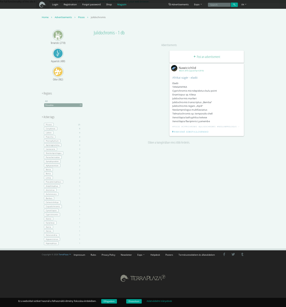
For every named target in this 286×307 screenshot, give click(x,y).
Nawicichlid (184, 68)
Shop (109, 4)
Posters (169, 254)
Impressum (79, 254)
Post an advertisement (206, 56)
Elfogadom (109, 301)
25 (62, 124)
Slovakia (63, 105)
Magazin (121, 4)
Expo (141, 254)
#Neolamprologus (227, 126)
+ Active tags (48, 117)
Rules (93, 254)
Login (55, 4)
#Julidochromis (207, 126)
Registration (70, 4)
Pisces (83, 17)
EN (244, 4)
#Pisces (176, 126)
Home (47, 17)
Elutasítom (134, 301)
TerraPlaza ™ (65, 254)
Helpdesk (155, 254)
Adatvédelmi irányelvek (159, 301)
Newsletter (126, 254)
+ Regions (47, 93)
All (46, 101)
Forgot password (91, 4)
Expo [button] (198, 4)
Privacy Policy (108, 254)
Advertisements (179, 4)
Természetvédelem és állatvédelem (197, 254)
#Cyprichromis (189, 126)
